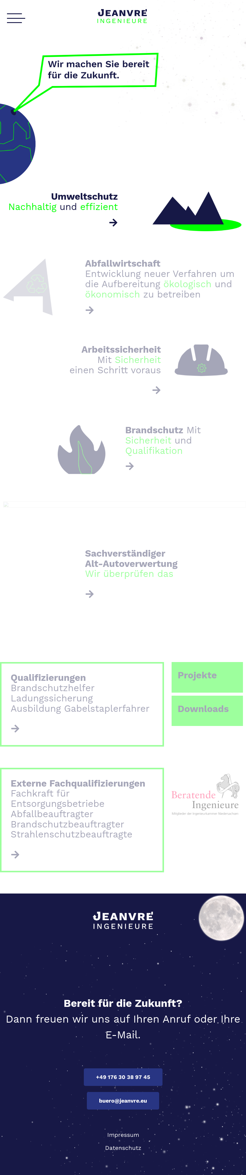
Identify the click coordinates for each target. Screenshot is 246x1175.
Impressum (123, 1134)
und (63, 201)
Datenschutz (123, 1147)
